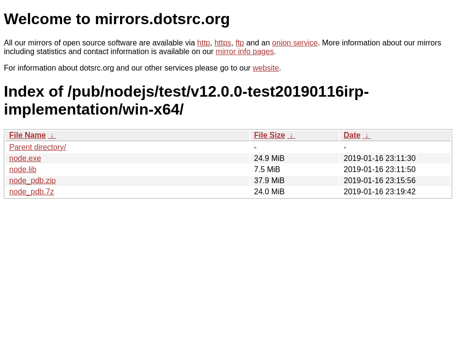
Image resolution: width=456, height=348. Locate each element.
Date (352, 135)
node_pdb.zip (32, 180)
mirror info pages (245, 51)
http (203, 43)
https (222, 43)
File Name (27, 135)
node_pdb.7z (31, 192)
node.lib (22, 169)
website (266, 68)
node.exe (25, 158)
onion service (295, 43)
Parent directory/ (37, 147)
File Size (269, 135)
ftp (239, 43)
